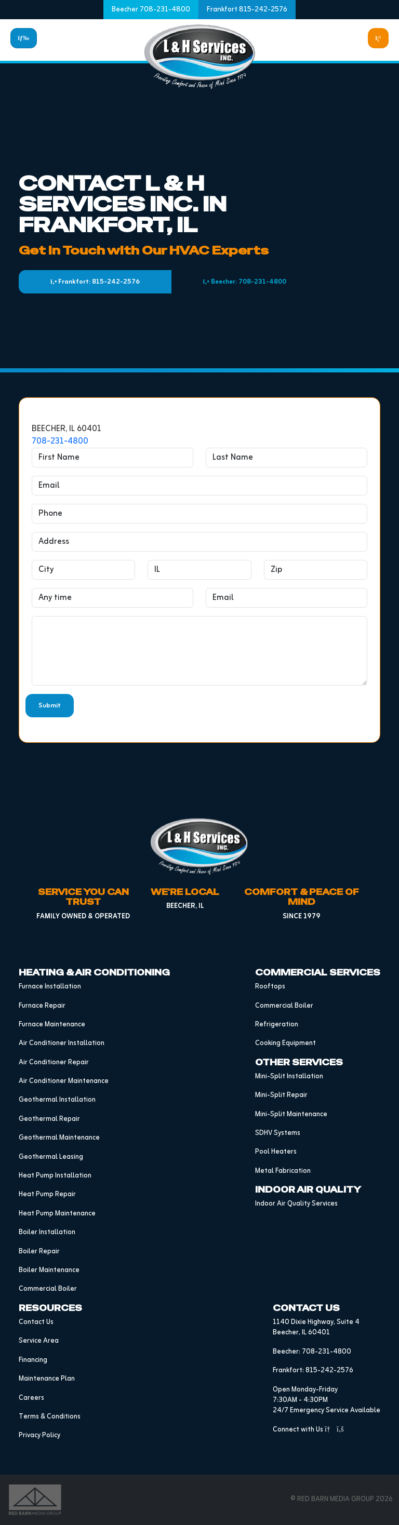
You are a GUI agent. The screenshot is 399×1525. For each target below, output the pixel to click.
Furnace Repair (42, 1006)
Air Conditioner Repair (54, 1062)
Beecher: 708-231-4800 (244, 281)
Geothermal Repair (49, 1119)
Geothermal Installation (57, 1100)
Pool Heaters (276, 1152)
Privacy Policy (39, 1435)
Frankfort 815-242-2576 (247, 9)
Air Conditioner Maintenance (64, 1081)
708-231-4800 (60, 441)
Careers (31, 1398)
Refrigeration (276, 1025)
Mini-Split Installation (289, 1076)
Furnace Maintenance (52, 1025)
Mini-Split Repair (281, 1095)
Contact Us (36, 1322)
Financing (33, 1360)
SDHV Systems (277, 1133)
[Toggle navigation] (23, 38)
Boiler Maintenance (49, 1270)
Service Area (39, 1341)
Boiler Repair (39, 1252)
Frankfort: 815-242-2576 (95, 281)
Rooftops (270, 987)
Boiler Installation (47, 1232)
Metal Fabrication (283, 1171)
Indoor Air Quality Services (296, 1204)
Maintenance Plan (47, 1379)
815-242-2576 (329, 1370)
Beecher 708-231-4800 (151, 9)
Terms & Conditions (50, 1417)
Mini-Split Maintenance (291, 1114)
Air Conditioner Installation (61, 1043)
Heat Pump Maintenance (57, 1214)
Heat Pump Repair (47, 1194)
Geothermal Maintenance (59, 1138)
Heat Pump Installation (55, 1176)
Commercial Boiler (48, 1289)
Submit (49, 705)
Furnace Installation (50, 987)
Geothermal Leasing (51, 1157)
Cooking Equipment (285, 1043)
